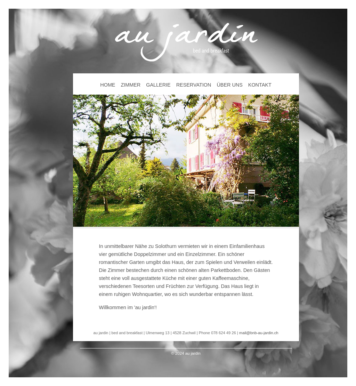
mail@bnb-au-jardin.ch (258, 333)
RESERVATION (193, 85)
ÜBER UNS (229, 85)
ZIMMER (130, 85)
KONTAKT (260, 85)
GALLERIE (158, 85)
